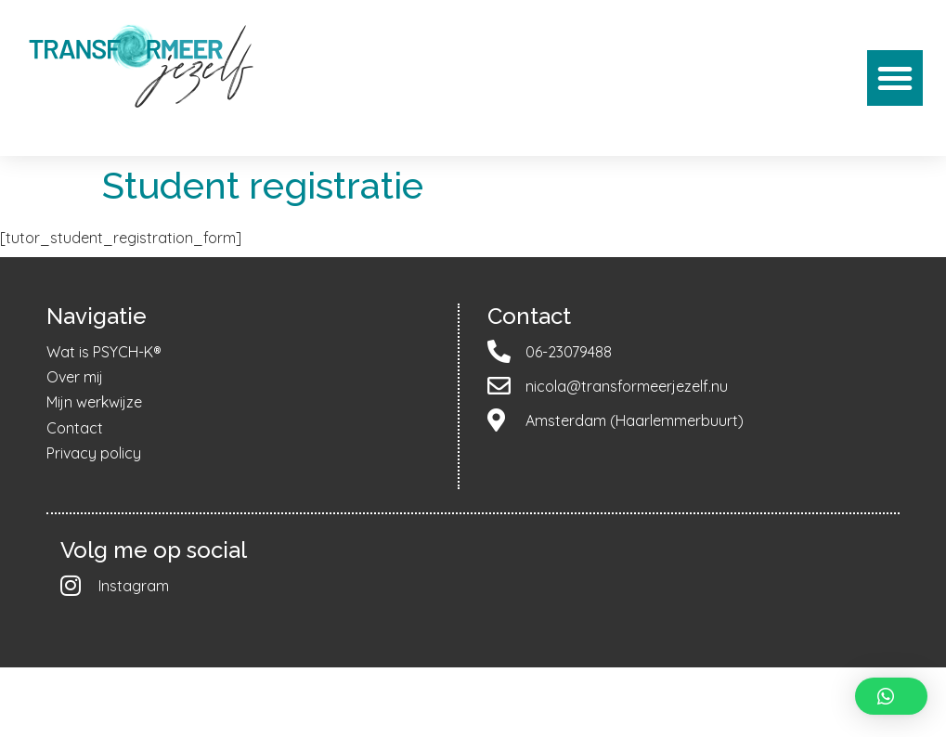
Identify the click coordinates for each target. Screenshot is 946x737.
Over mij (74, 377)
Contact (74, 428)
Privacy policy (93, 453)
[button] (895, 78)
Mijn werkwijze (94, 402)
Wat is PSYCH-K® (104, 352)
